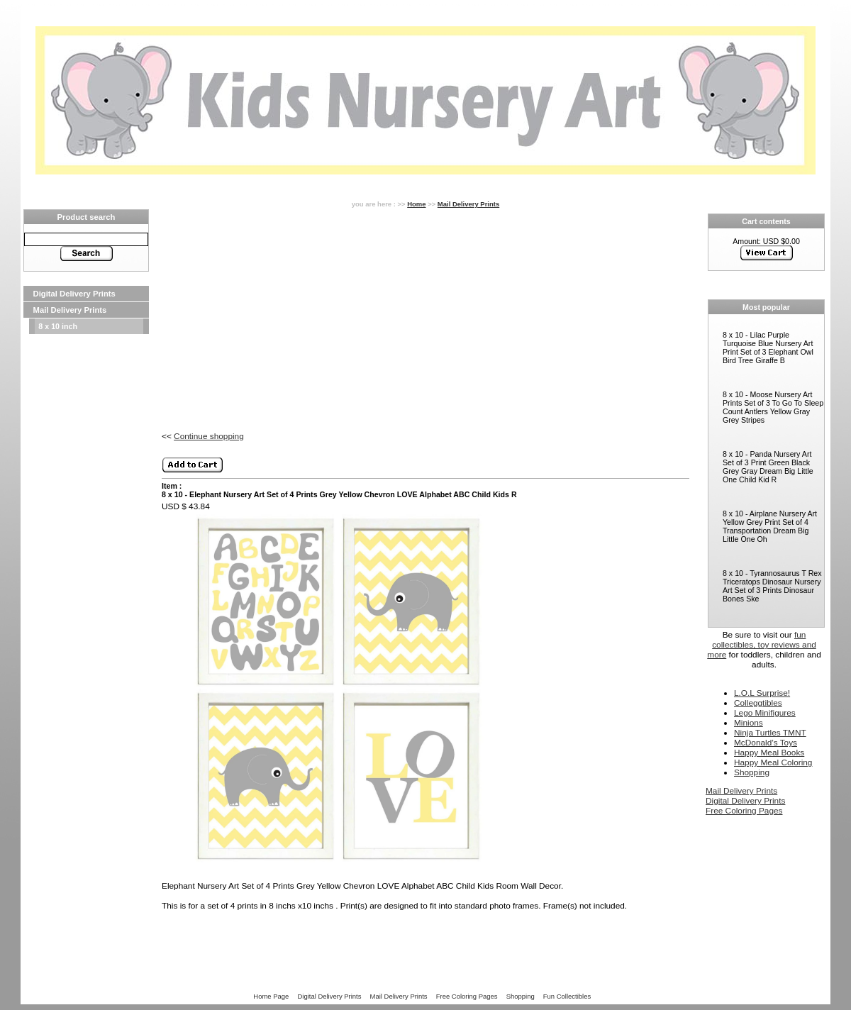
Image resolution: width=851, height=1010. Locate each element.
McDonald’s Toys (765, 743)
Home (416, 204)
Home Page (271, 996)
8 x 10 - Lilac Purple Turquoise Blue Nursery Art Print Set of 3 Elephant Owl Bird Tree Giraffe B (768, 348)
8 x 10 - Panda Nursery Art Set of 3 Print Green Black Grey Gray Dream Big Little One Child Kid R (768, 467)
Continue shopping (209, 436)
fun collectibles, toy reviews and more (761, 645)
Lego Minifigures (765, 713)
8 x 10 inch (57, 326)
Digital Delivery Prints (74, 293)
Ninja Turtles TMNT (770, 733)
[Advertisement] (86, 379)
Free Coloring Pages (744, 811)
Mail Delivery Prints (70, 310)
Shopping (751, 772)
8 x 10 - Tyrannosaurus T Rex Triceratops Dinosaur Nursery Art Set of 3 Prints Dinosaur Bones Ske (772, 586)
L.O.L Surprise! (762, 693)
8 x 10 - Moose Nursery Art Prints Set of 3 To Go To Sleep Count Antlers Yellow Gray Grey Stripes (773, 407)
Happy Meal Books (769, 753)
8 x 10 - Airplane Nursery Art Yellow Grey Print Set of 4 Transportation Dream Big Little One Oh (770, 526)
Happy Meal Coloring (773, 762)
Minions (748, 723)
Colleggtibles (758, 703)
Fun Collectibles (567, 996)
